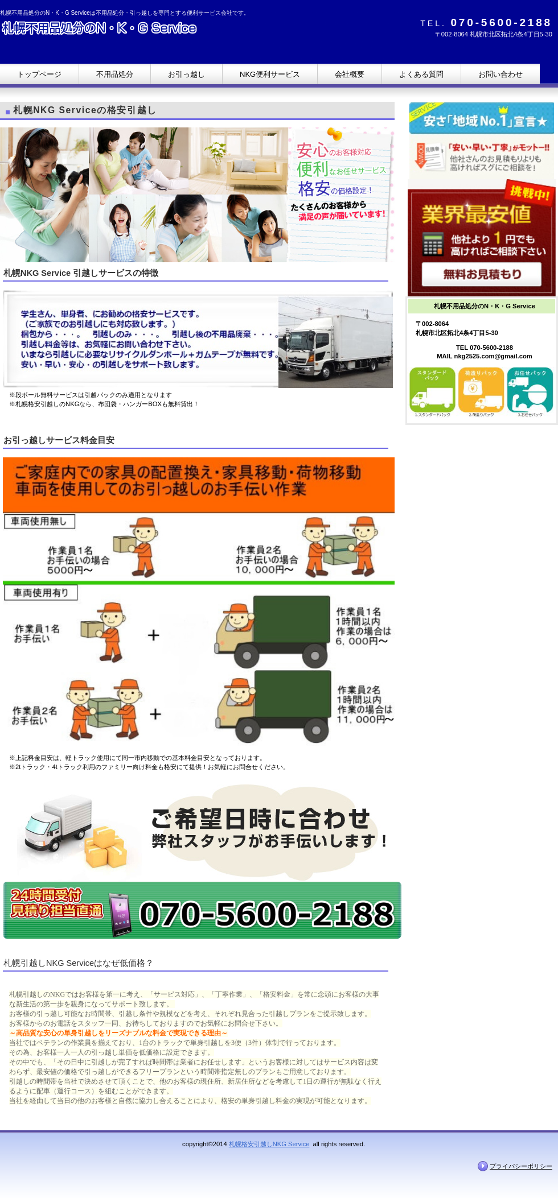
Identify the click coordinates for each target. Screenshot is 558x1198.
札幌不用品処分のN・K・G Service (114, 30)
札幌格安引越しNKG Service (269, 1144)
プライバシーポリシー (521, 1166)
